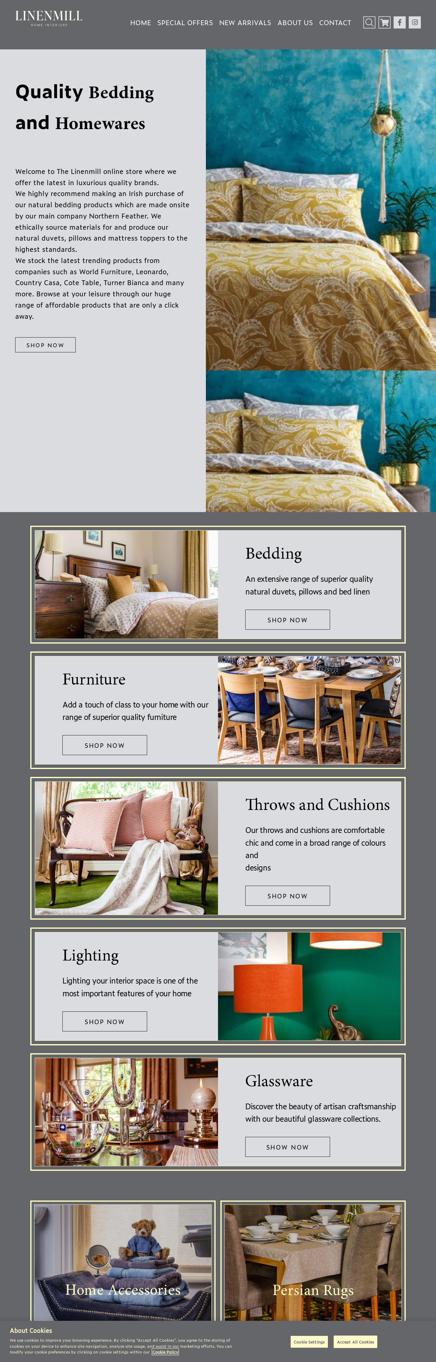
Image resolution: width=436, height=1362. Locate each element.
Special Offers (185, 22)
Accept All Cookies (355, 1341)
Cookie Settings (309, 1341)
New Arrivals (245, 22)
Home (140, 22)
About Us (295, 22)
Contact (335, 22)
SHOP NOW (45, 345)
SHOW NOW (287, 1146)
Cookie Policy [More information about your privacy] (165, 1352)
